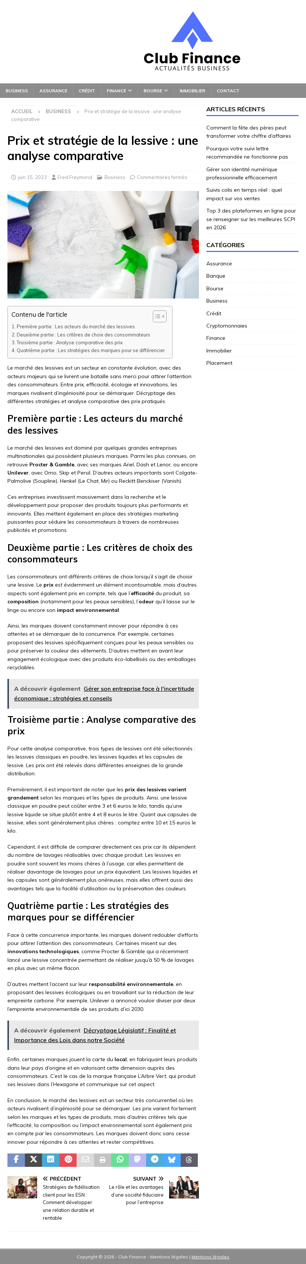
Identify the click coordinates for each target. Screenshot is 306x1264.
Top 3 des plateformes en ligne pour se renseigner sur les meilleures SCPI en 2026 (251, 219)
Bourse (153, 90)
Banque (215, 275)
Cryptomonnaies (226, 325)
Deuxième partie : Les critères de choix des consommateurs (83, 335)
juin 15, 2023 (32, 177)
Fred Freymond (75, 177)
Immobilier (192, 90)
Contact (228, 90)
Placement (219, 363)
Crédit (87, 90)
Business (17, 90)
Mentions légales (210, 1257)
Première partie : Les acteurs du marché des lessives (76, 326)
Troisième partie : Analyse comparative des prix (70, 342)
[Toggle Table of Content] (156, 316)
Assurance (53, 90)
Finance (116, 90)
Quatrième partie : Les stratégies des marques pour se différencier (91, 350)
